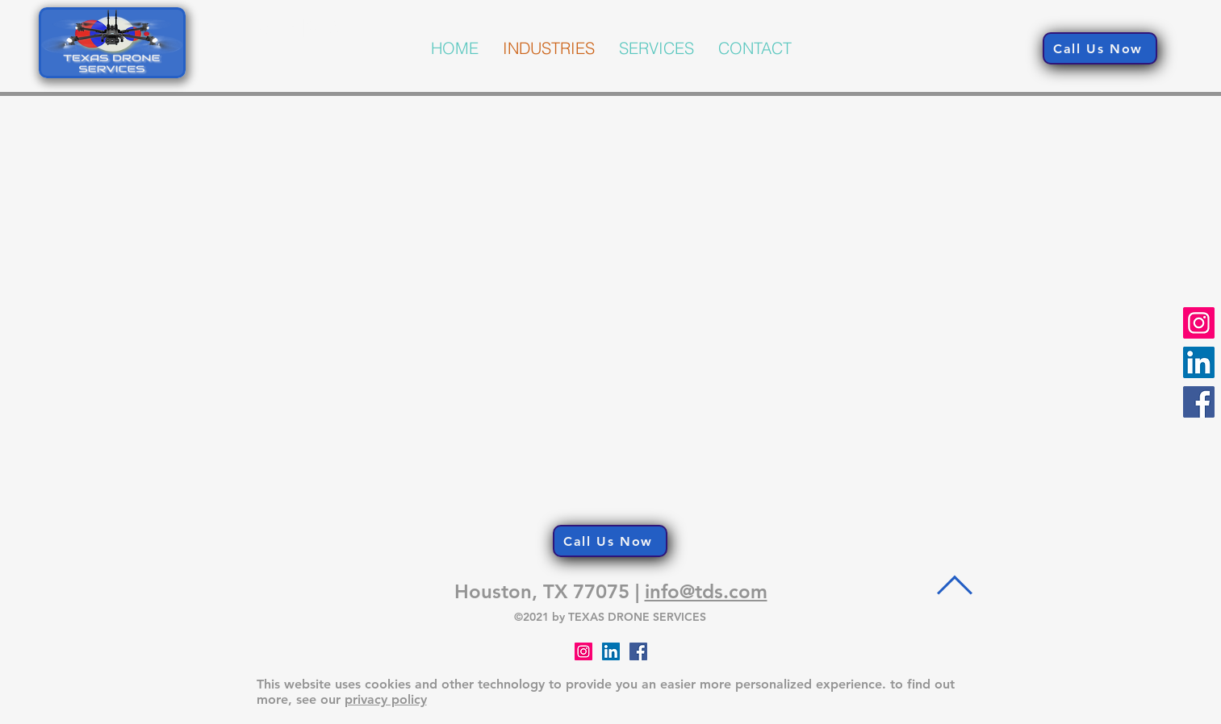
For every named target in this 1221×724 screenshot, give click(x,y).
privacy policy (386, 699)
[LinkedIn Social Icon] (611, 651)
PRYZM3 (289, 27)
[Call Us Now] (1100, 48)
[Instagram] (1199, 323)
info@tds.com (706, 591)
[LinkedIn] (1199, 362)
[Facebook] (1199, 402)
